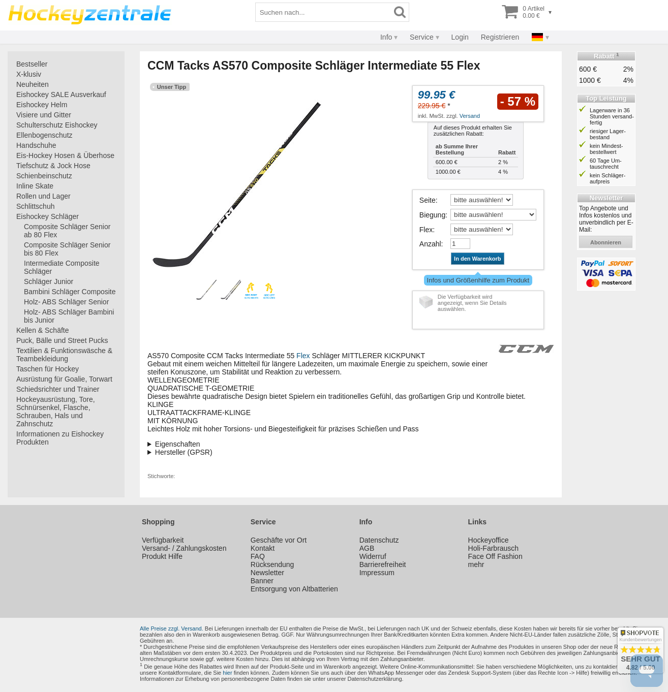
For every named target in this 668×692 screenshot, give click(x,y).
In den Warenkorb (477, 259)
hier (227, 673)
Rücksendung (272, 564)
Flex (426, 230)
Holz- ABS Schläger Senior (66, 302)
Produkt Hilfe (162, 556)
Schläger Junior (48, 281)
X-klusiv (28, 74)
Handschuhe (36, 145)
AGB (367, 548)
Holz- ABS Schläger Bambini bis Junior (69, 316)
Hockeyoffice (488, 540)
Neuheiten (32, 84)
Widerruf (372, 556)
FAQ (258, 556)
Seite (427, 200)
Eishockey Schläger (47, 216)
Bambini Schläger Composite (70, 292)
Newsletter (267, 573)
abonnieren (605, 242)
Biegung (432, 215)
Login (460, 37)
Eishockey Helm (41, 105)
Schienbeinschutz (44, 176)
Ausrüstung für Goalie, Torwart (64, 379)
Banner (262, 581)
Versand (470, 116)
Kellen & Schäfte (42, 330)
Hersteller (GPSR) (183, 452)
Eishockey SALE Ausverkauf (61, 94)
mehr (476, 564)
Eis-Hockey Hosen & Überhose (65, 155)
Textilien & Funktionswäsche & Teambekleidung (64, 355)
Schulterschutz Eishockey (57, 125)
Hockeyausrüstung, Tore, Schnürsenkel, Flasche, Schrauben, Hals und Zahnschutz (55, 411)
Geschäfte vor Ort (279, 540)
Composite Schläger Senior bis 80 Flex (67, 249)
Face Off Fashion (495, 556)
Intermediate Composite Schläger (62, 267)
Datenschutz (379, 540)
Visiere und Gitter (43, 115)
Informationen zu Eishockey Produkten (60, 438)
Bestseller (31, 64)
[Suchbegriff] (323, 12)
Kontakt (263, 548)
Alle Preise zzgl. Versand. (171, 628)
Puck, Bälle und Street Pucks (62, 340)
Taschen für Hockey (47, 369)
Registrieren (500, 37)
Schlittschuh (35, 206)
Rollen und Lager (43, 196)
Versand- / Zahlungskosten (184, 548)
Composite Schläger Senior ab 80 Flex (67, 231)
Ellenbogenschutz (44, 135)
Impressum (376, 573)
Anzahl (430, 244)
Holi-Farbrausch (493, 548)
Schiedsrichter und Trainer (57, 389)
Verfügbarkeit (163, 540)
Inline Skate (34, 186)
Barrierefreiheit (382, 564)
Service (422, 37)
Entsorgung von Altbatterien (294, 589)
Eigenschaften (177, 444)
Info (386, 37)
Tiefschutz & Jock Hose (53, 166)
